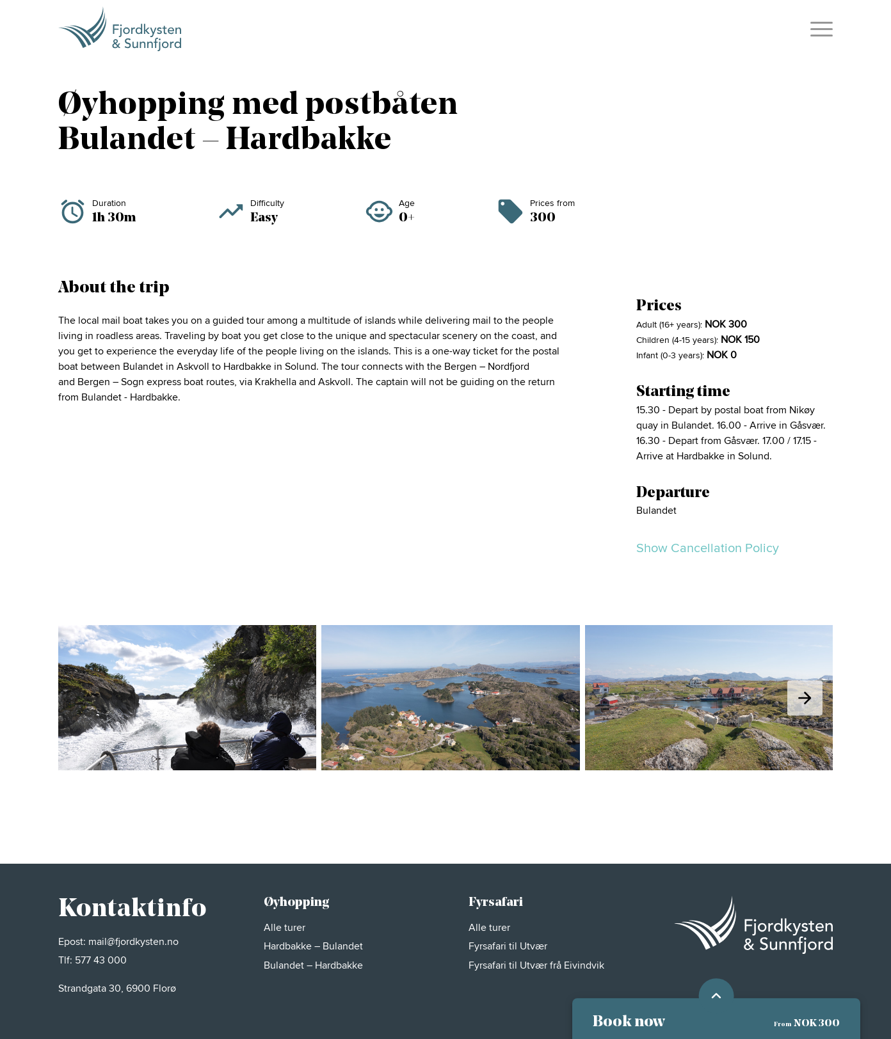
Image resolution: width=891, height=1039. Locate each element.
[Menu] (817, 29)
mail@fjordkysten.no (133, 941)
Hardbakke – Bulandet (314, 946)
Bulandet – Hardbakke (313, 965)
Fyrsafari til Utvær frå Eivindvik (536, 965)
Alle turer (286, 927)
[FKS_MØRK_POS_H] (119, 28)
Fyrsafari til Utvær (509, 946)
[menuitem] (817, 29)
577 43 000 (101, 960)
